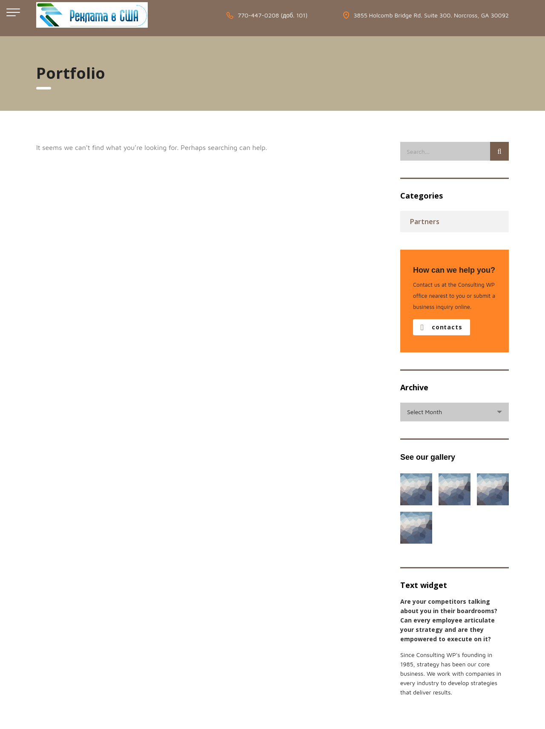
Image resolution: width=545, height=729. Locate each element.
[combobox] (454, 412)
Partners (424, 221)
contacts (441, 327)
